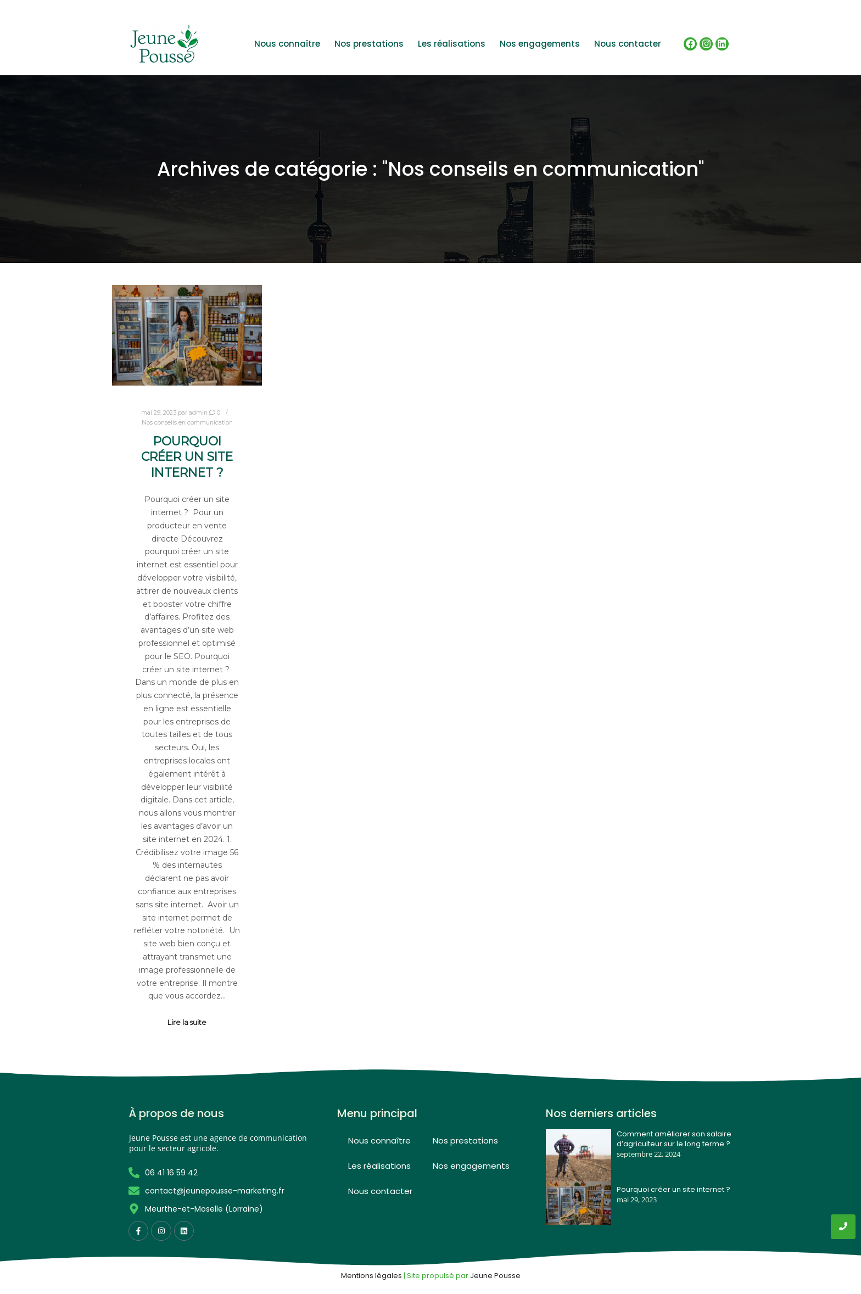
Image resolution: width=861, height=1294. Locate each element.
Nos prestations (369, 43)
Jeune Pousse (495, 1275)
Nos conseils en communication (187, 422)
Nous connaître (287, 43)
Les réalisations (451, 43)
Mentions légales (371, 1275)
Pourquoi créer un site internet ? (187, 457)
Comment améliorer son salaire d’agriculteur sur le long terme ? (674, 1139)
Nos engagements (540, 43)
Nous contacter (627, 43)
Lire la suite (186, 1022)
